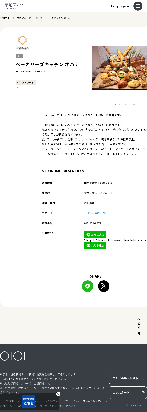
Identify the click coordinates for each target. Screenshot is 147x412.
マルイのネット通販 (125, 378)
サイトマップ (72, 400)
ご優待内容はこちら (96, 213)
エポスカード (121, 392)
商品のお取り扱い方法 (95, 400)
